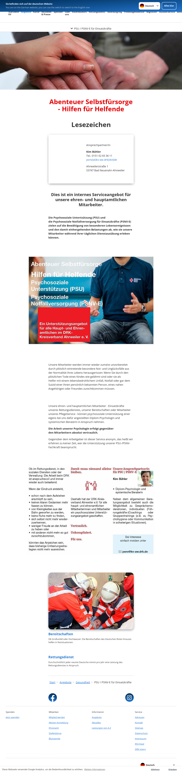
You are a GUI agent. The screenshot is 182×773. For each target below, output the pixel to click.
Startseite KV (13, 13)
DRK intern (140, 749)
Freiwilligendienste (134, 11)
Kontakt (139, 722)
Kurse (36, 11)
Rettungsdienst (97, 11)
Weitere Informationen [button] (94, 769)
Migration (151, 11)
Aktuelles (96, 722)
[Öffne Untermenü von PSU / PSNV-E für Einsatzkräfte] (91, 25)
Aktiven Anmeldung (58, 722)
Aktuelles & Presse (46, 13)
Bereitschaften (60, 634)
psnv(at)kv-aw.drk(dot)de (101, 159)
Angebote (26, 11)
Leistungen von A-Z (101, 728)
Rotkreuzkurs (79, 11)
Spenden (58, 11)
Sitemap (139, 728)
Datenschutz (141, 733)
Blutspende (54, 738)
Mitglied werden (57, 717)
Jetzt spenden (12, 717)
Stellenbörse (55, 733)
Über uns (67, 13)
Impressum (140, 738)
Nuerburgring (114, 11)
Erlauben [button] (173, 769)
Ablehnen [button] (155, 769)
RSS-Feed (139, 744)
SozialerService (167, 11)
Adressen (139, 717)
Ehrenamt (54, 728)
